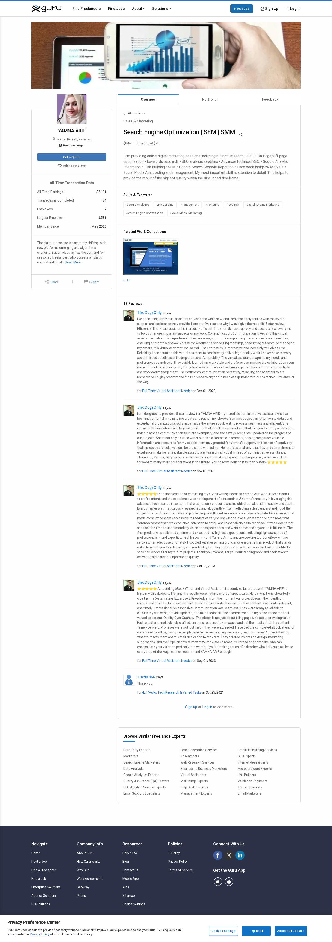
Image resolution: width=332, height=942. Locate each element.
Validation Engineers (252, 781)
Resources (132, 843)
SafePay (83, 887)
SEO (126, 280)
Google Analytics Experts (141, 775)
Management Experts (196, 793)
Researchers (190, 756)
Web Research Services (198, 762)
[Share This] (240, 134)
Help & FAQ (130, 853)
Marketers (130, 756)
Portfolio (209, 99)
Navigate (39, 843)
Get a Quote (71, 157)
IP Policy (174, 853)
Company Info (90, 843)
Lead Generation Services (199, 750)
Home (35, 853)
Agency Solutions (44, 895)
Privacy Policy (178, 861)
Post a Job (241, 8)
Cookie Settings (133, 904)
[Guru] (46, 8)
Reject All (256, 931)
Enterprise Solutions (46, 887)
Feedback (270, 99)
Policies (175, 843)
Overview (148, 99)
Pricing (82, 895)
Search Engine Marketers (141, 762)
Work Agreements (90, 878)
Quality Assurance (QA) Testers (146, 781)
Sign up (191, 707)
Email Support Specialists (141, 793)
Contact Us (130, 870)
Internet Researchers (253, 762)
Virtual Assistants (193, 775)
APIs (125, 887)
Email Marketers (249, 793)
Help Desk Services (194, 787)
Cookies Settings (223, 931)
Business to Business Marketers (204, 768)
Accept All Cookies (290, 931)
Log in (207, 707)
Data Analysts (133, 768)
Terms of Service (180, 870)
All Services (134, 114)
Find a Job (38, 878)
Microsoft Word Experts (255, 768)
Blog (125, 861)
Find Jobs (116, 8)
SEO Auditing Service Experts (144, 787)
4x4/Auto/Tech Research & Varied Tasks (171, 692)
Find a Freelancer (43, 870)
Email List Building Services (257, 750)
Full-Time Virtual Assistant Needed (167, 391)
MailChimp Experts (194, 781)
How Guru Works (89, 861)
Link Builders (247, 775)
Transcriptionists (250, 787)
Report (91, 282)
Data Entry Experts (136, 750)
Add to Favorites (72, 166)
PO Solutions (40, 904)
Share (52, 282)
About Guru (85, 853)
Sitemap (128, 895)
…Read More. (72, 262)
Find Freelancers (86, 8)
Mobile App (130, 878)
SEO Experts (247, 756)
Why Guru (84, 870)
